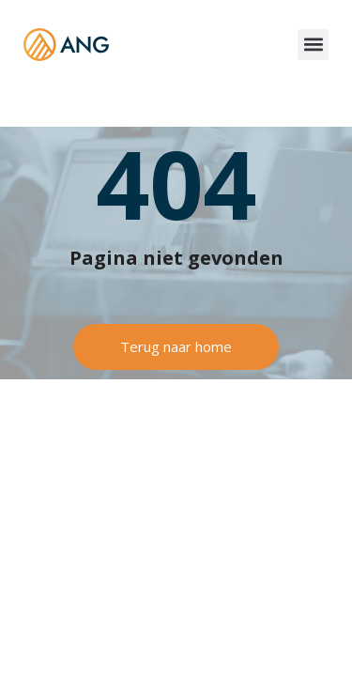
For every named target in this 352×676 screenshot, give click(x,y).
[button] (313, 44)
